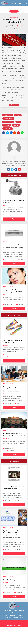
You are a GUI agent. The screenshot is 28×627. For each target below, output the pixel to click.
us (18, 122)
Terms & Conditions (10, 625)
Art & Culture (13, 615)
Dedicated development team (12, 580)
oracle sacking (8, 119)
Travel (5, 615)
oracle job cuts (8, 122)
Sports (5, 613)
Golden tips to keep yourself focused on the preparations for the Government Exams (13, 389)
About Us (10, 623)
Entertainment (8, 618)
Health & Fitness (13, 613)
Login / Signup (16, 3)
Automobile (21, 615)
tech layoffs (8, 129)
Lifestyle (22, 613)
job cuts (7, 125)
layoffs (16, 125)
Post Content (14, 11)
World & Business (14, 17)
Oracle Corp (8, 115)
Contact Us (19, 625)
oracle (17, 115)
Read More (14, 105)
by (21, 26)
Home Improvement (18, 618)
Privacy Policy (17, 623)
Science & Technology (19, 610)
